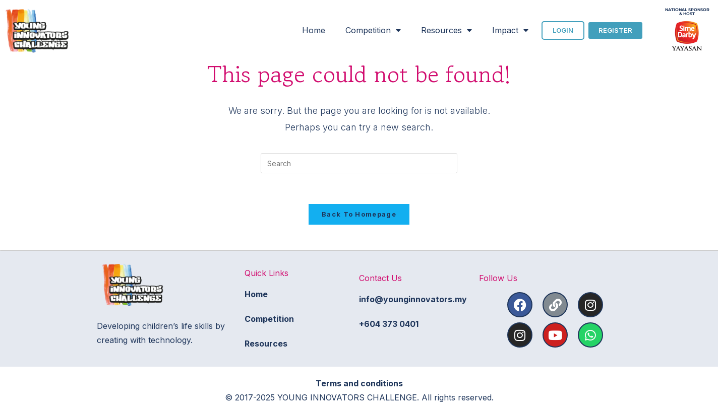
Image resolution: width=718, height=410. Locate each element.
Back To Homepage (359, 214)
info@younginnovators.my (413, 299)
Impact (510, 30)
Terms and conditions (359, 383)
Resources (446, 30)
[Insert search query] (359, 163)
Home (313, 30)
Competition (373, 30)
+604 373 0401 (388, 324)
